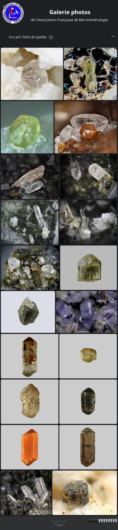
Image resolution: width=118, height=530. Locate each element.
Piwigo (59, 525)
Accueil (14, 36)
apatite (41, 36)
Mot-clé (29, 36)
